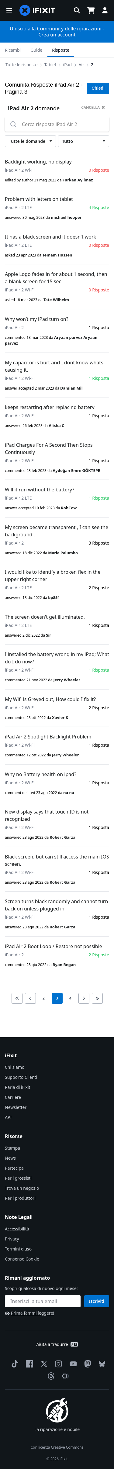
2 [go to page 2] (44, 998)
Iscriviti (96, 1301)
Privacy (12, 1239)
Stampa (12, 1148)
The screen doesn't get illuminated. (45, 617)
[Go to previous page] (30, 998)
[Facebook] (28, 1364)
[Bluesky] (100, 1364)
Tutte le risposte (21, 64)
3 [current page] (57, 998)
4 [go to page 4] (70, 998)
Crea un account (56, 34)
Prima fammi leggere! (29, 1313)
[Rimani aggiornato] (43, 1301)
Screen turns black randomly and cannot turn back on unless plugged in (56, 905)
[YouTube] (72, 1364)
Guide (36, 50)
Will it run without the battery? (39, 489)
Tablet (50, 64)
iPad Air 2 (14, 327)
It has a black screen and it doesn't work (50, 236)
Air (81, 64)
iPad (67, 64)
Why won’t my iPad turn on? (36, 319)
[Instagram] (57, 1364)
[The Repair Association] (64, 1376)
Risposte (60, 50)
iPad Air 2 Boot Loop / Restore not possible (53, 946)
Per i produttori (20, 1198)
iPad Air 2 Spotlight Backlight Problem (48, 736)
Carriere (13, 1097)
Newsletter (15, 1107)
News (10, 1158)
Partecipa (14, 1168)
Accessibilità (17, 1229)
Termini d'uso (18, 1249)
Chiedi (98, 88)
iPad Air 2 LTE (18, 207)
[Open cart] (91, 10)
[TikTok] (14, 1364)
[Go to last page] (97, 998)
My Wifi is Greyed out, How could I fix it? (50, 699)
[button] (9, 10)
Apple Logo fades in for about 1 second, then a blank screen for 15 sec (56, 278)
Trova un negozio (22, 1188)
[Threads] (50, 1376)
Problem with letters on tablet (39, 199)
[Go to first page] (17, 998)
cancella (93, 107)
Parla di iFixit (17, 1087)
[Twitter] (43, 1364)
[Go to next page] (83, 998)
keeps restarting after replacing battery (50, 407)
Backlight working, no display (38, 161)
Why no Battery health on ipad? (40, 774)
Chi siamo (14, 1067)
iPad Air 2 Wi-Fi (20, 170)
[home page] (37, 10)
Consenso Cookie (22, 1259)
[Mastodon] (87, 1364)
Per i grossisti (18, 1178)
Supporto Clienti (21, 1077)
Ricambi (13, 50)
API (8, 1117)
